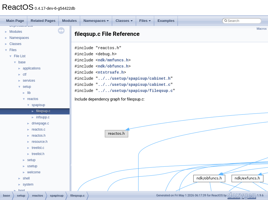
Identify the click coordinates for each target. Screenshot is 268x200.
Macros (262, 29)
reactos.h (38, 136)
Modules (69, 21)
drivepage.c (40, 123)
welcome (33, 172)
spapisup (38, 105)
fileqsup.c (43, 111)
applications (31, 68)
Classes (123, 21)
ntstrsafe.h (111, 72)
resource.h (40, 142)
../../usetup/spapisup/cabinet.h (134, 78)
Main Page (15, 21)
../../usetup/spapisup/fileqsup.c (135, 90)
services (29, 80)
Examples (166, 21)
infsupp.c (43, 117)
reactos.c (38, 129)
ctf (24, 74)
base (22, 62)
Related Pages (43, 21)
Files (145, 21)
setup (27, 87)
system (28, 184)
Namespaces (96, 21)
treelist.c (38, 148)
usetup (32, 166)
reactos (32, 99)
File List (19, 56)
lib (29, 93)
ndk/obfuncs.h (113, 66)
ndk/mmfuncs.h (113, 60)
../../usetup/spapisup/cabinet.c (134, 84)
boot (21, 190)
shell (26, 178)
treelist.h (38, 154)
